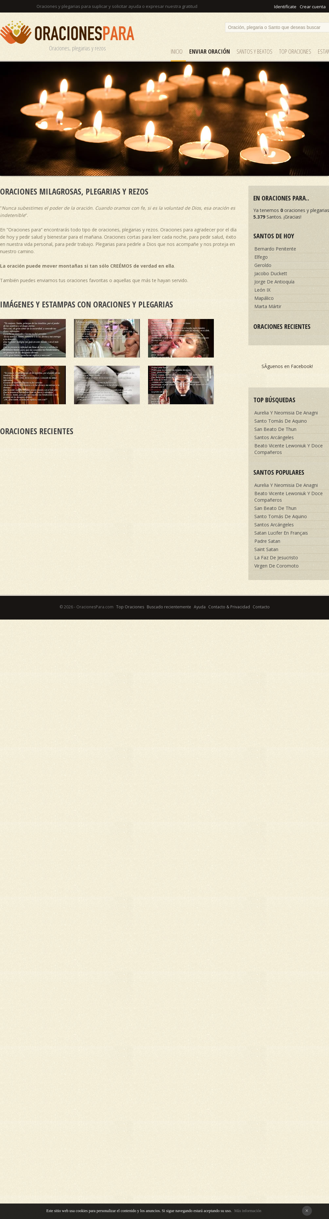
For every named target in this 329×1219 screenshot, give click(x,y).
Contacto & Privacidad (229, 607)
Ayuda (200, 607)
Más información (247, 1210)
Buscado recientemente (169, 607)
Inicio (177, 51)
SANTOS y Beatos (254, 51)
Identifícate (285, 7)
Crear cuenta (313, 7)
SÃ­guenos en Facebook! (287, 366)
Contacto (261, 607)
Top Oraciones (295, 51)
